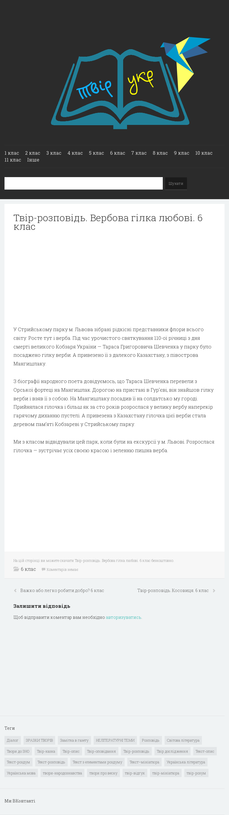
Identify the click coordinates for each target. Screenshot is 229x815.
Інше (33, 160)
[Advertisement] (114, 278)
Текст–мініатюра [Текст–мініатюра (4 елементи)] (144, 762)
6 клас (117, 153)
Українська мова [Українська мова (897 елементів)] (21, 773)
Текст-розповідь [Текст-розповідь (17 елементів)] (51, 762)
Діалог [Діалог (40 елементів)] (12, 740)
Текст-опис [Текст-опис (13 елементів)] (205, 751)
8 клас (160, 153)
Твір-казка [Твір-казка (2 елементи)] (46, 751)
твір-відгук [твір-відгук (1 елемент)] (135, 773)
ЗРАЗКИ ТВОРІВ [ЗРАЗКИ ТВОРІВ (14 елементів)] (39, 740)
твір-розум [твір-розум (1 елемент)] (196, 773)
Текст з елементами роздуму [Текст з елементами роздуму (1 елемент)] (97, 762)
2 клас (32, 153)
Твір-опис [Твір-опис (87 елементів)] (71, 751)
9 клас (181, 153)
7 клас (139, 153)
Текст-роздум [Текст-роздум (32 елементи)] (18, 762)
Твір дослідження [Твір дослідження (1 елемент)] (172, 751)
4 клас (75, 153)
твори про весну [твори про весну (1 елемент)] (103, 773)
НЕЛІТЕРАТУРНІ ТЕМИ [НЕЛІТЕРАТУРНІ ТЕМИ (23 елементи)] (115, 740)
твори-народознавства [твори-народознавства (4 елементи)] (62, 773)
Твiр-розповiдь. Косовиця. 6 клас (173, 590)
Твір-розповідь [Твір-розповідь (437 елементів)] (136, 751)
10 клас (204, 153)
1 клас (11, 153)
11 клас (12, 160)
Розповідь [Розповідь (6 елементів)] (151, 740)
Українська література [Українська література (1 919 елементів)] (186, 762)
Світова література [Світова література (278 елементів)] (183, 740)
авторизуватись (123, 617)
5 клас (96, 153)
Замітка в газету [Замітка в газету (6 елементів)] (74, 740)
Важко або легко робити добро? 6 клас (62, 590)
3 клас (53, 153)
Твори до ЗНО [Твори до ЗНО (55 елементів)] (18, 751)
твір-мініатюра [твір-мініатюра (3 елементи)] (165, 773)
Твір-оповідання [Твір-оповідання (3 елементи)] (101, 751)
